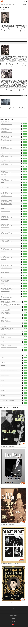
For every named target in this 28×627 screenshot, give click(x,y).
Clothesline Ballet (3, 160)
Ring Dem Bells (3, 251)
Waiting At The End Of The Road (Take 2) (7, 288)
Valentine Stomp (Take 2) (5, 280)
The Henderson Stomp (4, 333)
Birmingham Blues (9, 35)
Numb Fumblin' (13, 67)
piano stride (22, 31)
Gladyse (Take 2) (3, 174)
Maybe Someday (3, 325)
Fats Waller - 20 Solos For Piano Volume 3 (6, 129)
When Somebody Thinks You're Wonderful (7, 400)
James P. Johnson (11, 31)
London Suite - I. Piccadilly (5, 213)
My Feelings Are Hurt (4, 243)
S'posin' (2, 382)
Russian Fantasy (3, 256)
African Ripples (3, 123)
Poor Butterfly (3, 248)
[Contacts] (13, 612)
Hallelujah (2, 182)
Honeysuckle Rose (4, 192)
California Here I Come (4, 152)
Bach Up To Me (3, 362)
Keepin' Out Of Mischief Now (5, 211)
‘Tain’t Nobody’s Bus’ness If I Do (6, 349)
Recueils (13, 621)
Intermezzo (2, 208)
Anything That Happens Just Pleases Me (7, 309)
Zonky (2, 296)
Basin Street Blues (3, 139)
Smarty (2, 385)
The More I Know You (4, 392)
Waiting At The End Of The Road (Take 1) (7, 285)
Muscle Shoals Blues (4, 237)
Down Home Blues (3, 163)
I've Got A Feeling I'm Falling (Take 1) (6, 200)
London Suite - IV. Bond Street (5, 221)
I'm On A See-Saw (3, 372)
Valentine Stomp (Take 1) (5, 277)
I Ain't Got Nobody (3, 197)
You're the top (3, 293)
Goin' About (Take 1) (4, 176)
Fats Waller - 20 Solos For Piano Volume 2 (6, 132)
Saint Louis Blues (3, 259)
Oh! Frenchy (3, 380)
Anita (1, 360)
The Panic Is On (3, 395)
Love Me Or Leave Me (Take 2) (5, 232)
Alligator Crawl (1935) (4, 131)
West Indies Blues (3, 339)
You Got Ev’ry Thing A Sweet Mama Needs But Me (9, 347)
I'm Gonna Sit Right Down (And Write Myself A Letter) (9, 370)
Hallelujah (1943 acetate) (5, 184)
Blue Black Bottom (3, 147)
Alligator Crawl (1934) (4, 128)
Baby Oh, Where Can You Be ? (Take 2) (7, 136)
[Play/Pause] (21, 123)
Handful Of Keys (22, 66)
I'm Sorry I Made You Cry (5, 375)
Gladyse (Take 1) (3, 171)
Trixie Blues (2, 336)
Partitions (13, 618)
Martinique (2, 235)
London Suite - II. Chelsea (5, 216)
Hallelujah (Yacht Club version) (5, 187)
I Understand (3, 365)
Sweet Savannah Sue (4, 267)
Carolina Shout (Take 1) (4, 155)
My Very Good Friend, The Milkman (6, 377)
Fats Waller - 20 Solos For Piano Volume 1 (6, 124)
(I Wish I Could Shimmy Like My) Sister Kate (8, 301)
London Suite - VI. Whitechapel (5, 227)
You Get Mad (3, 344)
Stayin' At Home (3, 387)
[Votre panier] (24, 1)
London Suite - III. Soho (4, 219)
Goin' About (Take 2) (4, 179)
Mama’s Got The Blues (4, 320)
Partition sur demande (13, 615)
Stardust (2, 264)
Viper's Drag (2, 283)
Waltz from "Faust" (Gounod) (5, 291)
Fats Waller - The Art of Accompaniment (6, 302)
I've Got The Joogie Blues (5, 312)
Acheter (25, 123)
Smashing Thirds (8, 67)
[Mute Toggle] (23, 41)
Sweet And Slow (3, 390)
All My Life (2, 357)
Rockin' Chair (3, 253)
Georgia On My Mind (4, 168)
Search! (24, 4)
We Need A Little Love (4, 397)
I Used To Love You (4, 367)
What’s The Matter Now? (4, 341)
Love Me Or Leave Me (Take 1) (5, 229)
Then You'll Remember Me (5, 272)
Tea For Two (2, 269)
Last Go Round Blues (4, 317)
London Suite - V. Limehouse (5, 224)
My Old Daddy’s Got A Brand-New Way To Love (8, 328)
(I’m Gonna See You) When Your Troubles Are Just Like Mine (10, 304)
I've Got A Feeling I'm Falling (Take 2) (6, 203)
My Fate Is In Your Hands (5, 240)
